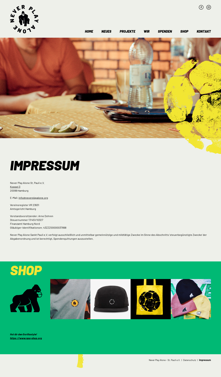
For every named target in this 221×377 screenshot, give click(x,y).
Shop (184, 31)
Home (89, 31)
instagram (208, 7)
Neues (106, 31)
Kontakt (204, 31)
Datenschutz (189, 360)
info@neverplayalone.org (33, 197)
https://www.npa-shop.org (26, 338)
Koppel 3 (15, 186)
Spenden (165, 31)
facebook (201, 7)
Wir (147, 31)
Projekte (127, 31)
